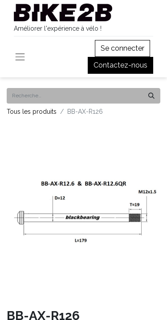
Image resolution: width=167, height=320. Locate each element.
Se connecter (122, 48)
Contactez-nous (120, 65)
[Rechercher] (151, 96)
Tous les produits (32, 111)
